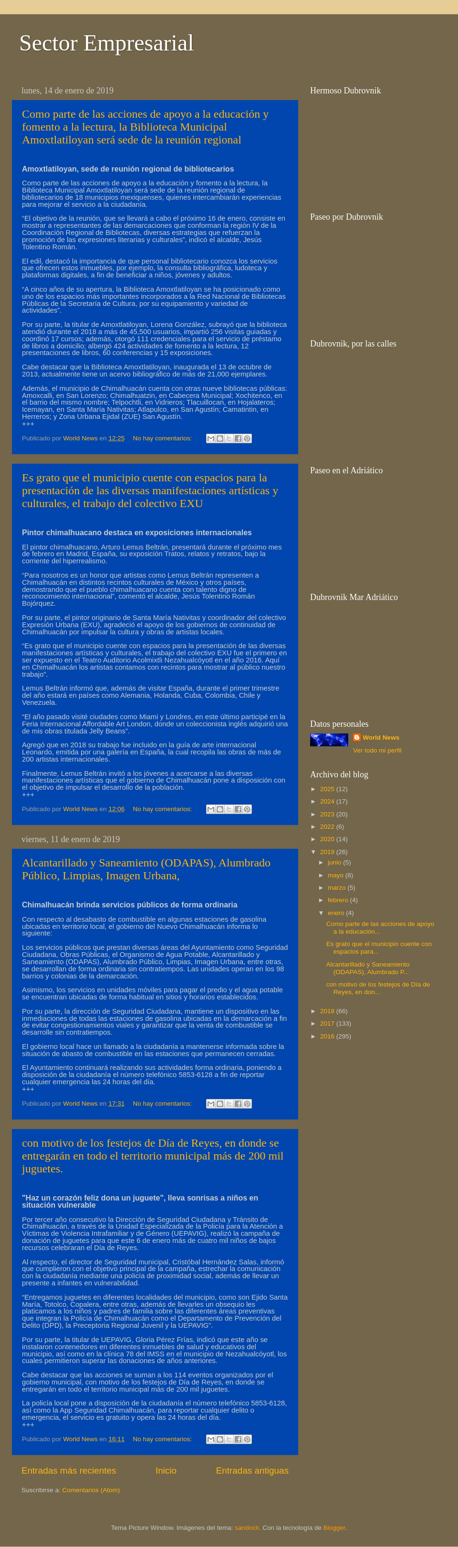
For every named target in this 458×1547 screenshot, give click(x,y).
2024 (328, 801)
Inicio (166, 1471)
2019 (328, 851)
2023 (328, 814)
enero (337, 912)
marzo (337, 887)
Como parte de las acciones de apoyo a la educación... (380, 927)
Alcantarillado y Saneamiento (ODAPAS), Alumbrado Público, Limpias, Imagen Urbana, (146, 869)
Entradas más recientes (68, 1471)
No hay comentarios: (163, 438)
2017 (328, 1023)
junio (335, 862)
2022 (328, 826)
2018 (328, 1011)
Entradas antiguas (252, 1471)
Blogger (334, 1527)
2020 (328, 839)
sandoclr (247, 1527)
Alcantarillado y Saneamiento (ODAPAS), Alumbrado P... (368, 968)
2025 (328, 789)
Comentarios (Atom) (91, 1490)
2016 (328, 1036)
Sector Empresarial (106, 42)
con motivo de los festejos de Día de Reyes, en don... (378, 988)
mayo (336, 875)
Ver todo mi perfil (377, 750)
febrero (339, 900)
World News (381, 737)
